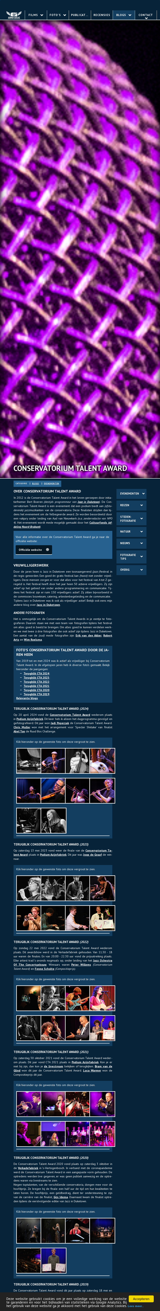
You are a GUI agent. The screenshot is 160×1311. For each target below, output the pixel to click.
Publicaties (80, 15)
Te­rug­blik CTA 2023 (36, 677)
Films (36, 15)
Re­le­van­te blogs (27, 698)
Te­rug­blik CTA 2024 (36, 673)
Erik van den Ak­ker (88, 635)
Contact (146, 16)
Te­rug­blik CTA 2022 (36, 682)
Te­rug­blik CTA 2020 (36, 690)
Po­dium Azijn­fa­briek (29, 719)
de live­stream (53, 1066)
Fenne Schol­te (44, 969)
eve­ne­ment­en (51, 483)
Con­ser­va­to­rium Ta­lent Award (70, 715)
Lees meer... (136, 1306)
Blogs (123, 15)
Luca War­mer (92, 1070)
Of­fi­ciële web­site (34, 550)
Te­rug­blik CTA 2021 (36, 686)
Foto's (58, 15)
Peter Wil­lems (81, 964)
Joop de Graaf (92, 854)
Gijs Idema (61, 1197)
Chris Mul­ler (22, 727)
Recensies (102, 15)
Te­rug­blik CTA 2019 (36, 694)
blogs (35, 483)
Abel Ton (19, 731)
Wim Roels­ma (33, 639)
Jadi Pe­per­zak (60, 723)
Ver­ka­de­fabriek (28, 1168)
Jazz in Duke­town (88, 502)
